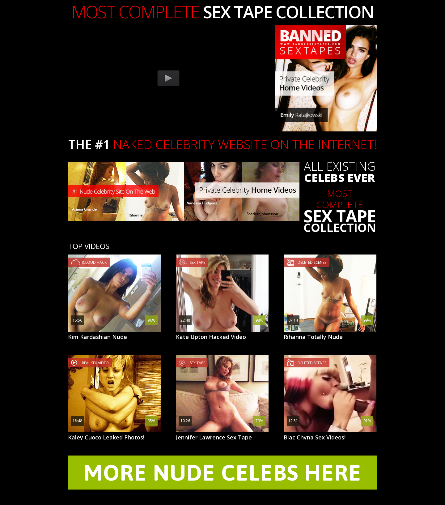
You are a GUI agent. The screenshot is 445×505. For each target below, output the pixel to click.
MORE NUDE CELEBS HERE (222, 472)
